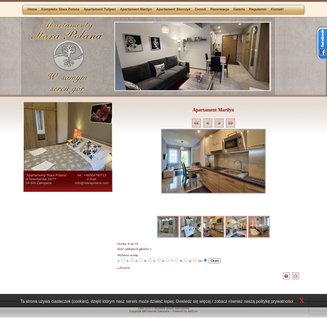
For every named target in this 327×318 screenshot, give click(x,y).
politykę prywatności (274, 301)
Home (32, 9)
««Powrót (123, 268)
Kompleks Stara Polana (60, 9)
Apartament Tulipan (100, 9)
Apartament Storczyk (173, 9)
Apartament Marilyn (136, 9)
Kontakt (277, 9)
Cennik (200, 9)
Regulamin (258, 9)
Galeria (239, 9)
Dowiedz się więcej (193, 301)
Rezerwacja (219, 9)
